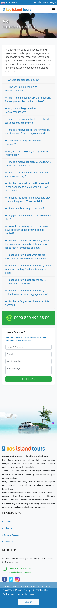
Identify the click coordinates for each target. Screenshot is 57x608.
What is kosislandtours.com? (23, 79)
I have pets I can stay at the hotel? (26, 208)
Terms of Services (10, 535)
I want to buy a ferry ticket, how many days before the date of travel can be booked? (26, 230)
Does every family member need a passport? (24, 142)
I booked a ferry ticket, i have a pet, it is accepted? (27, 303)
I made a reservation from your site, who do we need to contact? (28, 164)
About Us (7, 521)
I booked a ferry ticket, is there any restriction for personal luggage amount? (27, 292)
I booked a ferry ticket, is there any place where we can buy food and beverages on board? (28, 269)
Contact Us (7, 542)
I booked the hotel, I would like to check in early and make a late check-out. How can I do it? (27, 187)
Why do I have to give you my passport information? (27, 153)
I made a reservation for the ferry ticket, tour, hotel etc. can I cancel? (27, 121)
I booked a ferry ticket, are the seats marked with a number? (25, 282)
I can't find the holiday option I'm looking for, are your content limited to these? (28, 99)
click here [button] (29, 594)
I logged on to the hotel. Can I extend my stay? (28, 217)
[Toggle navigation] (53, 9)
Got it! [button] (28, 602)
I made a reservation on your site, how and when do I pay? (26, 174)
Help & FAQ (7, 528)
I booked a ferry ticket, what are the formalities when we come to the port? (25, 256)
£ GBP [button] (12, 2)
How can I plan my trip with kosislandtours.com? (21, 89)
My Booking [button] (48, 2)
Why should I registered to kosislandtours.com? (20, 110)
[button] (4, 2)
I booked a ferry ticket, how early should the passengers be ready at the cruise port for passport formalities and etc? (27, 244)
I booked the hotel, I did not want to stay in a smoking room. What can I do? (27, 199)
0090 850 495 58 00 (32, 317)
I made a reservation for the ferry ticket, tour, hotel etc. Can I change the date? (27, 131)
